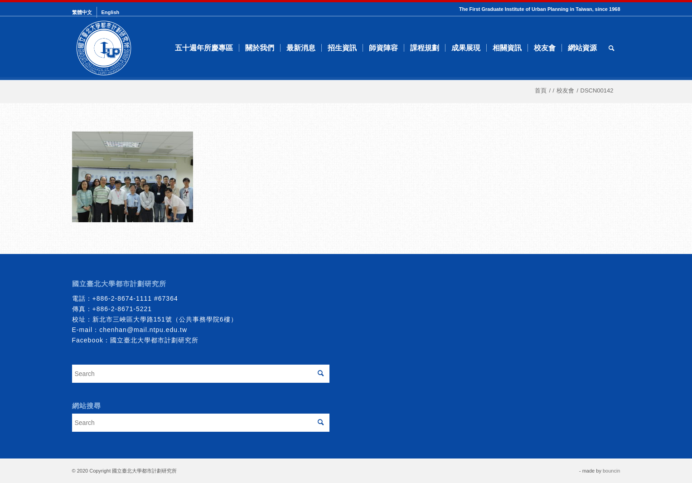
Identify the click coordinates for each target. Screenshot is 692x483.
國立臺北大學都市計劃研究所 (154, 340)
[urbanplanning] (103, 48)
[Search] (611, 48)
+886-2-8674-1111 (122, 298)
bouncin (611, 470)
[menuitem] (84, 12)
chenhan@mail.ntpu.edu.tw (143, 329)
